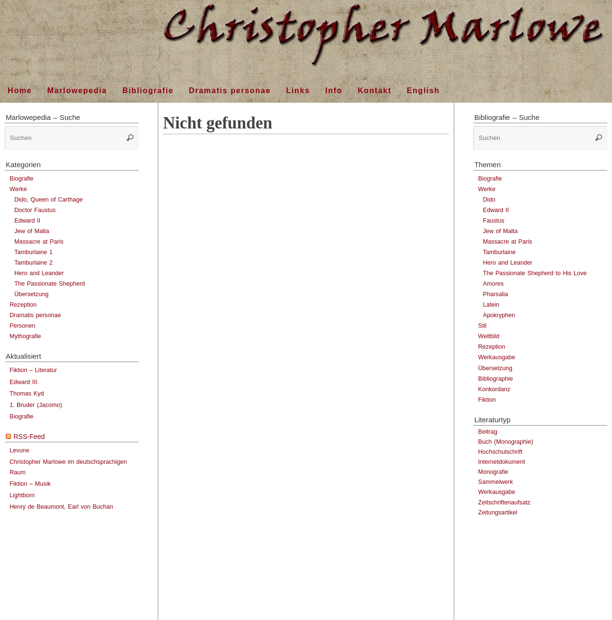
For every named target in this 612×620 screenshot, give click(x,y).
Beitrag (487, 431)
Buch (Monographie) (505, 441)
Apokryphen (499, 315)
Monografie (493, 472)
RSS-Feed (28, 436)
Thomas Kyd (27, 393)
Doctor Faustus (34, 210)
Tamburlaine (499, 252)
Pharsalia (495, 294)
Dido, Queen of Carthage (48, 199)
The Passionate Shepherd (49, 283)
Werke (18, 189)
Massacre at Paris (39, 241)
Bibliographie (495, 378)
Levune (19, 450)
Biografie (21, 178)
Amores (493, 283)
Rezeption (23, 304)
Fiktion (487, 399)
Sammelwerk (495, 482)
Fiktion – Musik (30, 484)
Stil (482, 325)
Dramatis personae (35, 315)
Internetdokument (501, 462)
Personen (22, 325)
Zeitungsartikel (497, 512)
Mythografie (25, 336)
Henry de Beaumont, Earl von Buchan (61, 506)
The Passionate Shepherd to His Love (535, 273)
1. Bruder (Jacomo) (36, 405)
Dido (489, 199)
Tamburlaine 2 (33, 262)
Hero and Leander (39, 273)
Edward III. (24, 382)
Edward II (27, 220)
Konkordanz (494, 389)
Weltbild (489, 336)
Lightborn (22, 495)
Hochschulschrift (500, 452)
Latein (491, 304)
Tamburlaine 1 (33, 252)
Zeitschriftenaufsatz (504, 502)
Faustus (493, 220)
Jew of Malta (31, 231)
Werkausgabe (496, 357)
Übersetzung (31, 294)
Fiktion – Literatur (33, 370)
